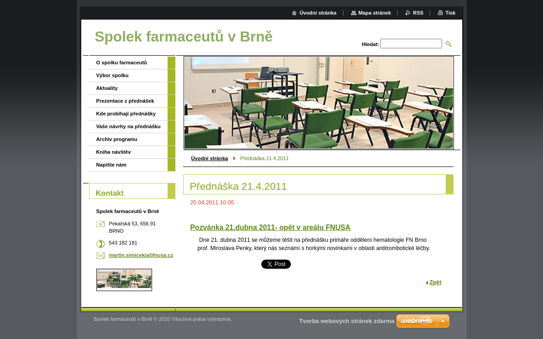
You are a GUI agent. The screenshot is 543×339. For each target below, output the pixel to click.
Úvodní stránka (209, 158)
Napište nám (111, 164)
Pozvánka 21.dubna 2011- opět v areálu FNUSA (270, 227)
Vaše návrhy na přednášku (128, 126)
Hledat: (370, 44)
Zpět (436, 282)
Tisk (450, 13)
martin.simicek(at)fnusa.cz (141, 255)
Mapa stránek (374, 13)
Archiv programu (116, 139)
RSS (418, 13)
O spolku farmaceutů (121, 62)
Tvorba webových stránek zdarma (347, 321)
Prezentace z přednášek (125, 101)
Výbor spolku (112, 75)
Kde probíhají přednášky (126, 113)
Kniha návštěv (113, 152)
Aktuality (107, 88)
